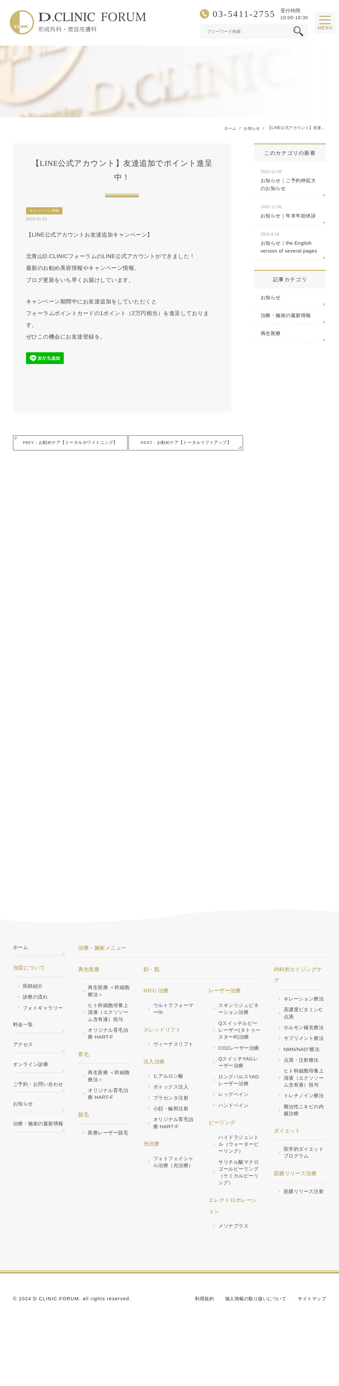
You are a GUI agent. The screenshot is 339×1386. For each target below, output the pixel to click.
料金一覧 (23, 1041)
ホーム (21, 953)
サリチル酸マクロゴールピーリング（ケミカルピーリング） (237, 1202)
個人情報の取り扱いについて (251, 1330)
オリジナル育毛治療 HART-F (106, 1049)
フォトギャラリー (41, 1019)
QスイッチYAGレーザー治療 (236, 1078)
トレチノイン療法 (302, 1140)
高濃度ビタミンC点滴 (304, 1026)
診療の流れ (36, 1004)
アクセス (23, 1062)
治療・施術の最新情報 (286, 315)
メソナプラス (234, 1257)
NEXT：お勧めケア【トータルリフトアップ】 (186, 443)
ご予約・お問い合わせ (37, 1110)
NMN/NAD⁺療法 (303, 1080)
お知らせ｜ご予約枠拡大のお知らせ (290, 180)
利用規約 (197, 1330)
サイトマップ (311, 1330)
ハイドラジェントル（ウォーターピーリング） (237, 1171)
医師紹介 (33, 993)
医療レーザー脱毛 (106, 1155)
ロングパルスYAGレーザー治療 (237, 1101)
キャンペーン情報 (44, 211)
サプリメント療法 (302, 1064)
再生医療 (271, 333)
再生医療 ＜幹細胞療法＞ (107, 996)
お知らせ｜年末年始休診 (290, 211)
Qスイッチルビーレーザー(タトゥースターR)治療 (239, 1037)
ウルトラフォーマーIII (172, 1014)
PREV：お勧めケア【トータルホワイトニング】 (70, 443)
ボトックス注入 (172, 1102)
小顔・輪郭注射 (172, 1125)
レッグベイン (234, 1120)
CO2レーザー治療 (237, 1059)
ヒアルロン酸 (169, 1090)
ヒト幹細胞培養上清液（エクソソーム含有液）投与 (106, 1023)
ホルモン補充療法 (302, 1045)
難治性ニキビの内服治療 (302, 1159)
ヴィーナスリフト (172, 1054)
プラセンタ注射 (172, 1113)
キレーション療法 (302, 1007)
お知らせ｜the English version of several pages (290, 243)
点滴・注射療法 (302, 1091)
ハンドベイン (234, 1131)
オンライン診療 (31, 1084)
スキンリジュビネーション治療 (237, 1014)
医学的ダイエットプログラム (302, 1202)
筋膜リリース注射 (302, 1246)
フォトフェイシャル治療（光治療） (172, 1183)
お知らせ (271, 297)
